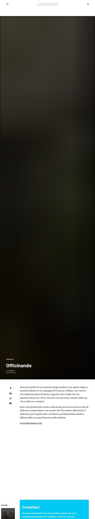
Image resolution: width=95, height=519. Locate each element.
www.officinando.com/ (31, 423)
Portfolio (10, 359)
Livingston (11, 370)
